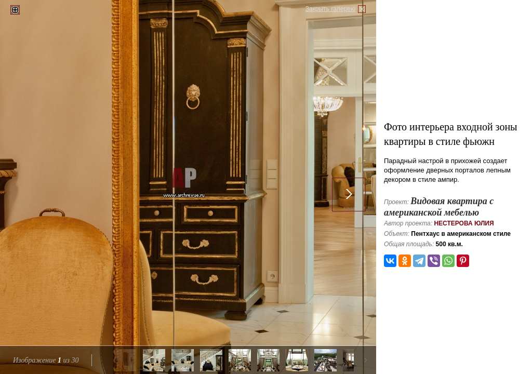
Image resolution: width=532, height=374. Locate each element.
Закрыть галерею (330, 8)
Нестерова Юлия (464, 223)
